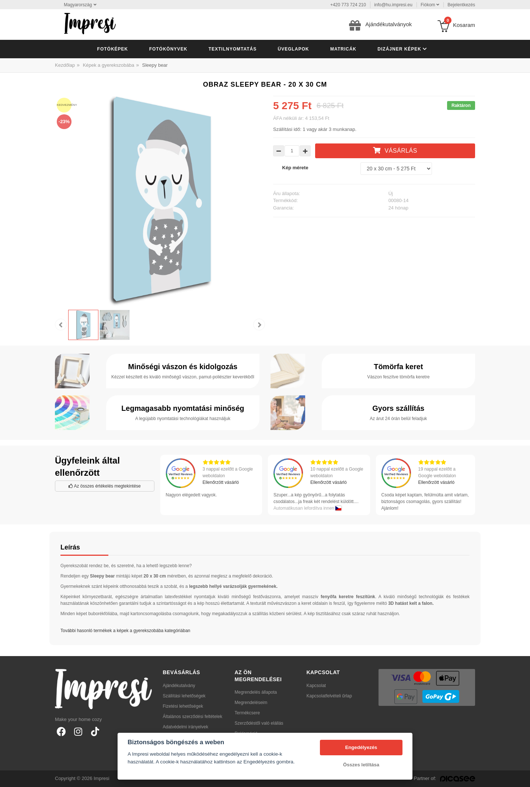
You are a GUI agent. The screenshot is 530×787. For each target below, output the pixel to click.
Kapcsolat (316, 685)
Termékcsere (247, 712)
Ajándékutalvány (179, 685)
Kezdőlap (65, 65)
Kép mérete (295, 167)
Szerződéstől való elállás (259, 723)
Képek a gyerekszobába (108, 65)
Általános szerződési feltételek (192, 716)
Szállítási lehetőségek (184, 695)
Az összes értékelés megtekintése (105, 486)
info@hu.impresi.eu (393, 4)
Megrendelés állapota (256, 692)
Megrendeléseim (251, 702)
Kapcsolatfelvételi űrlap (329, 695)
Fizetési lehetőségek (183, 706)
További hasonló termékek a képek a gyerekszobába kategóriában (125, 630)
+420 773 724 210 (348, 4)
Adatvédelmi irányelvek (185, 726)
